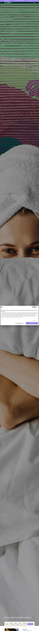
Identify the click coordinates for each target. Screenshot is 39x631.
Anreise (11, 623)
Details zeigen (34, 320)
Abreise (16, 623)
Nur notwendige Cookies (19, 323)
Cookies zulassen (32, 323)
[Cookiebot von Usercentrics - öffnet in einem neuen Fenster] (32, 307)
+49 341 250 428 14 (7, 1)
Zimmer (20, 623)
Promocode (25, 623)
